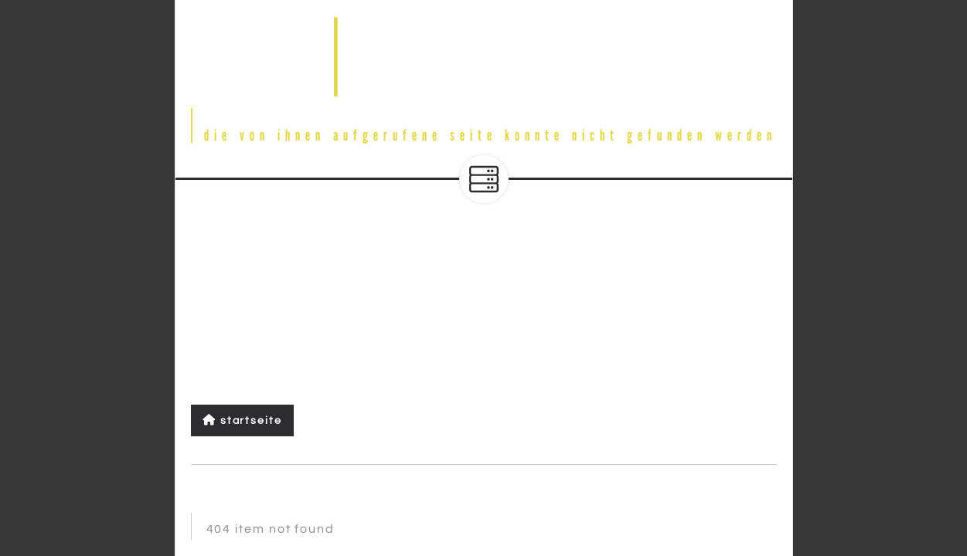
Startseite (242, 420)
